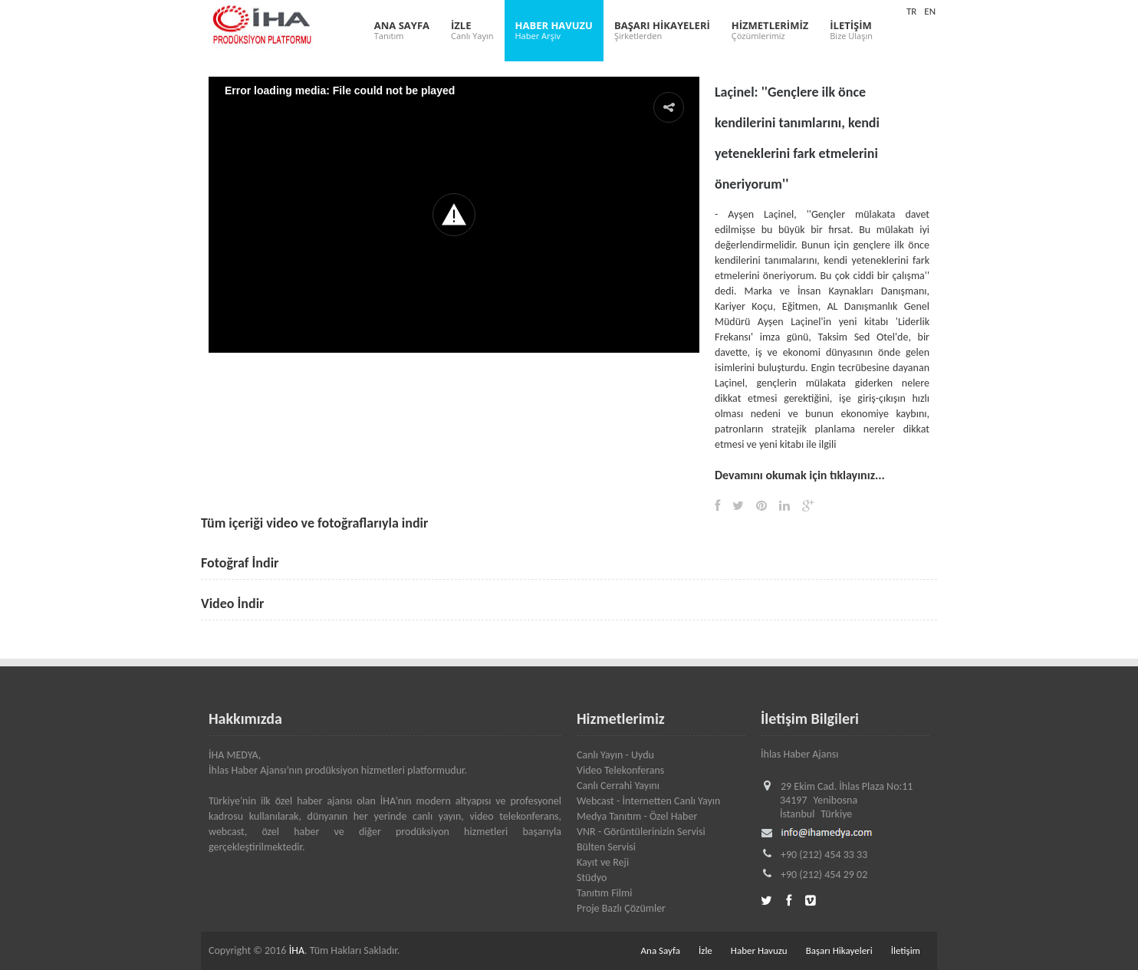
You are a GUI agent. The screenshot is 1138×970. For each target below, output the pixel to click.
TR (911, 11)
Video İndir (232, 603)
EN (930, 11)
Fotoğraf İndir (240, 562)
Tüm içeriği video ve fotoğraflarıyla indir (314, 523)
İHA (296, 950)
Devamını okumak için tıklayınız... (800, 475)
